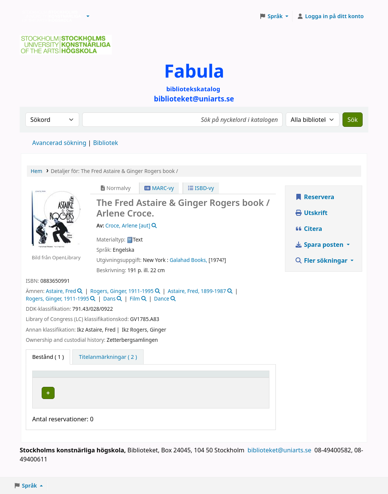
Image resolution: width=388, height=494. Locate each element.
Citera (308, 228)
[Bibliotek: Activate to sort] (118, 377)
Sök (352, 119)
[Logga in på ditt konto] (330, 16)
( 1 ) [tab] (48, 356)
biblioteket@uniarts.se (280, 457)
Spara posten (320, 244)
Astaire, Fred (61, 291)
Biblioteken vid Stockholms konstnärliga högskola (49, 16)
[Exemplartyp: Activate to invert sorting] (58, 377)
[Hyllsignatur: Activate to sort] (178, 377)
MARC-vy (159, 188)
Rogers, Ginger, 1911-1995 (121, 291)
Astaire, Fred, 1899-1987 (197, 291)
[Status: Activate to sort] (220, 377)
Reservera (314, 197)
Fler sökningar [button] (322, 260)
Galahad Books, (188, 259)
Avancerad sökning (59, 143)
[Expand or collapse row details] (253, 400)
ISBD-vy (201, 188)
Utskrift (311, 213)
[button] (87, 16)
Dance (161, 298)
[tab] (107, 357)
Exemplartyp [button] (53, 377)
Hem (36, 171)
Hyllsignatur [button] (173, 377)
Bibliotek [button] (99, 377)
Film (135, 298)
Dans (109, 298)
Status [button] (215, 377)
